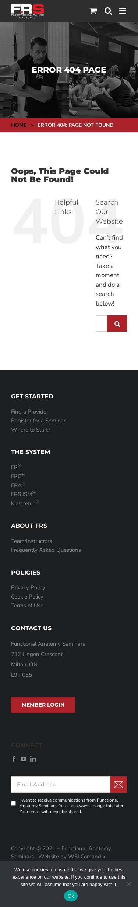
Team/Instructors (31, 541)
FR (16, 467)
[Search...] (101, 323)
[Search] (117, 323)
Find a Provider (29, 411)
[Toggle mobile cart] (93, 11)
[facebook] (14, 759)
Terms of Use (27, 605)
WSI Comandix (86, 856)
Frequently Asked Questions (46, 550)
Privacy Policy (28, 587)
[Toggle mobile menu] (123, 11)
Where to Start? (30, 429)
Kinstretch (25, 503)
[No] (128, 883)
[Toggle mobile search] (108, 11)
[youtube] (23, 759)
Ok (71, 896)
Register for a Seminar (38, 420)
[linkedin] (33, 759)
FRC (18, 476)
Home (18, 125)
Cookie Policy (27, 596)
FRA (18, 485)
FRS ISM (23, 494)
